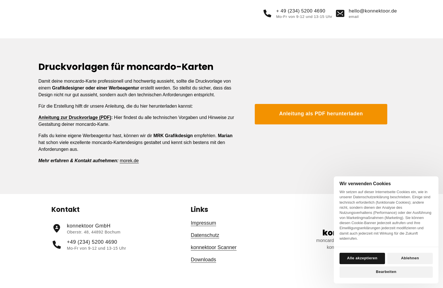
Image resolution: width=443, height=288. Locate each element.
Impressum (203, 233)
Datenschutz (205, 245)
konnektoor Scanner (214, 257)
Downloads (203, 270)
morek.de (129, 170)
